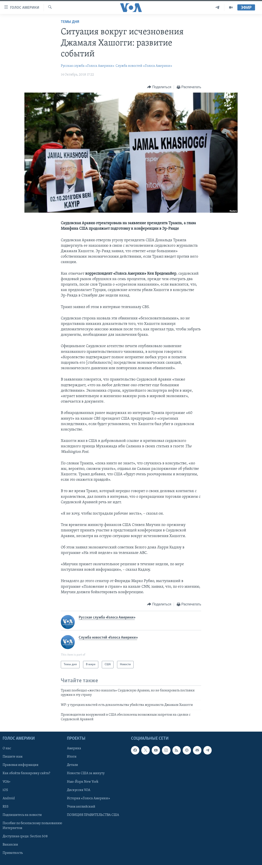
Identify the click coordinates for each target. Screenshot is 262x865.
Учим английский (81, 806)
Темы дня (70, 22)
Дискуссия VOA (78, 790)
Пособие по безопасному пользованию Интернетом (32, 826)
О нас (7, 748)
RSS (6, 806)
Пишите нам (12, 756)
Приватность (13, 853)
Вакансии (10, 844)
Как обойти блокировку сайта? (26, 773)
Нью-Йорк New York (82, 781)
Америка (74, 748)
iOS (5, 790)
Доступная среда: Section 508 (25, 836)
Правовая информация (20, 765)
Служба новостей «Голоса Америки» (144, 66)
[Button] (159, 87)
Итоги (72, 756)
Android (9, 798)
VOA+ (7, 781)
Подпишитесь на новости (22, 815)
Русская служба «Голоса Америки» (87, 66)
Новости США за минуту (86, 773)
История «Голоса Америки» (88, 798)
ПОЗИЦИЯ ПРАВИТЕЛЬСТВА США (93, 815)
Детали (72, 765)
